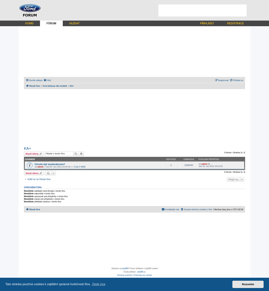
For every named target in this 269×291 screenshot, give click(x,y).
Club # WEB (79, 167)
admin (40, 167)
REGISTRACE (235, 23)
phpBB (125, 268)
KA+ (27, 148)
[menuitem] (47, 80)
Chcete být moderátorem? (50, 164)
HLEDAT (74, 23)
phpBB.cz (141, 272)
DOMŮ (29, 23)
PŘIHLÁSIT (207, 23)
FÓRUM (51, 23)
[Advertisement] (202, 10)
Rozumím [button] (248, 284)
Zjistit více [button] (98, 284)
